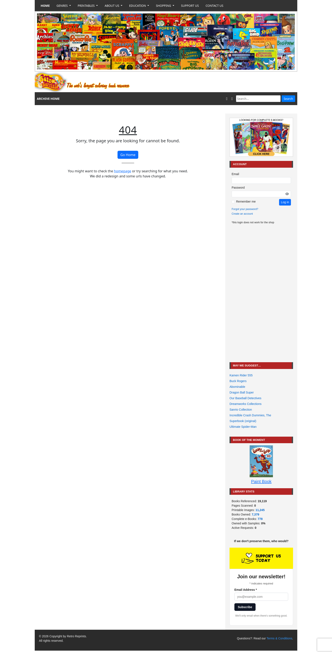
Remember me (246, 201)
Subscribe (245, 607)
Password (238, 187)
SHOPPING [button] (164, 6)
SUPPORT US (190, 6)
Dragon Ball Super (242, 392)
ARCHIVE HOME (48, 99)
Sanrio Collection (241, 409)
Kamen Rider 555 (241, 375)
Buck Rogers (238, 381)
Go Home (127, 154)
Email (235, 174)
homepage (122, 171)
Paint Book (261, 481)
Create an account (242, 213)
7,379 (255, 514)
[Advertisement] (220, 82)
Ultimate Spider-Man (243, 426)
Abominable (237, 386)
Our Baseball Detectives (245, 398)
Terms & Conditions (279, 638)
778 (260, 519)
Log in (285, 202)
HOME (45, 6)
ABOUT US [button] (112, 6)
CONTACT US (214, 6)
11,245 (260, 510)
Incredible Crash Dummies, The (250, 415)
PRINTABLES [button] (86, 6)
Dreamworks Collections (245, 404)
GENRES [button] (62, 6)
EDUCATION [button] (138, 6)
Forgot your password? (245, 209)
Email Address (245, 589)
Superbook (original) (243, 421)
